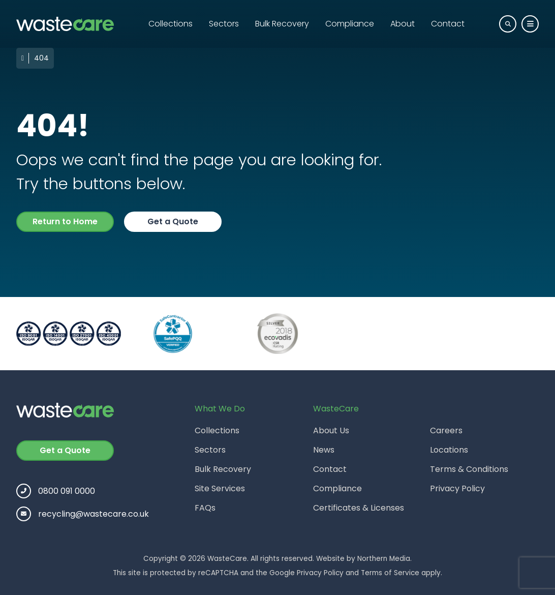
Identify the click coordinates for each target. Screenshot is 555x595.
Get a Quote (172, 221)
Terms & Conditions (469, 469)
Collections (170, 23)
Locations (449, 450)
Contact (448, 23)
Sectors (224, 23)
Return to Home (65, 221)
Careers (446, 430)
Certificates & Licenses (358, 508)
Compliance (349, 23)
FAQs (205, 508)
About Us (331, 430)
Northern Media (383, 558)
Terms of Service (390, 573)
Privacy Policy (457, 488)
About (402, 23)
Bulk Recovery (282, 23)
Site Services (220, 488)
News (323, 450)
